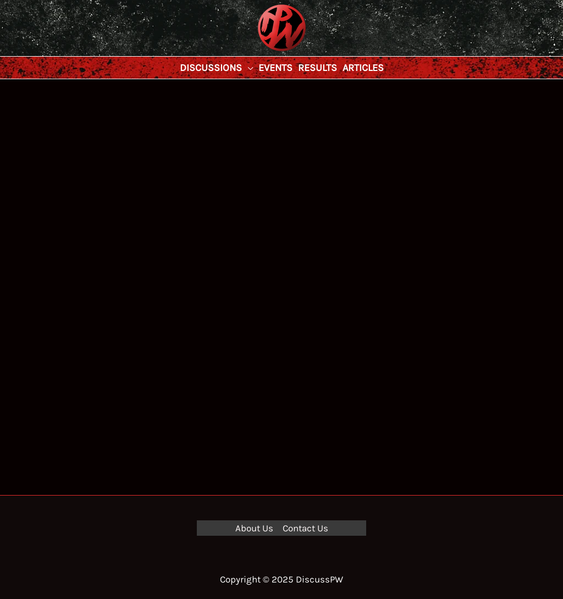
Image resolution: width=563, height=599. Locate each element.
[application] (247, 67)
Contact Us (305, 528)
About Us (254, 528)
